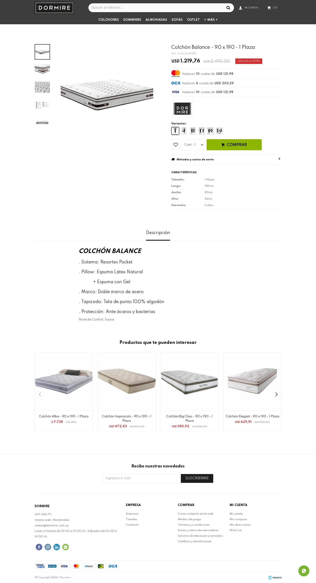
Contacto (132, 524)
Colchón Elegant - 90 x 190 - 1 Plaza (252, 416)
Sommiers (132, 19)
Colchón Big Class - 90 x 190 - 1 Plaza (189, 418)
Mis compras (238, 519)
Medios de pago (189, 519)
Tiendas (131, 519)
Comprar (237, 145)
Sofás (177, 19)
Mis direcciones (240, 524)
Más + (212, 19)
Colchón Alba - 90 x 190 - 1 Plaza (63, 416)
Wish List (236, 530)
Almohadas (156, 19)
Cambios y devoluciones (194, 541)
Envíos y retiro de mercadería (198, 530)
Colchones (108, 19)
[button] (276, 394)
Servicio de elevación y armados (200, 535)
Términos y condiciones (194, 524)
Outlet (193, 19)
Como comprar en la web (195, 513)
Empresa (132, 513)
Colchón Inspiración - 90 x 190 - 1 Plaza (126, 418)
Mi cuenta (236, 513)
